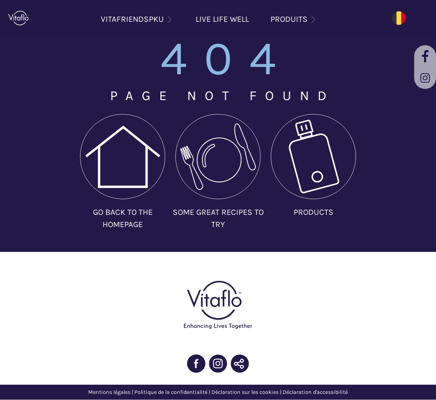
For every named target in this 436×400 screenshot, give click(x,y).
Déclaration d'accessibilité (315, 392)
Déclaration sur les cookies (245, 392)
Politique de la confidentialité (171, 392)
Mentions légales (109, 392)
